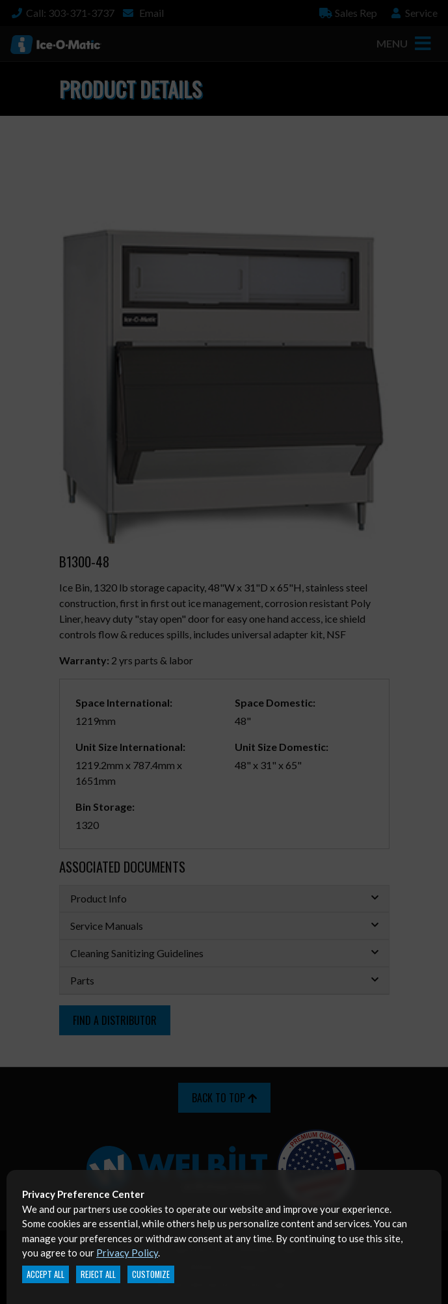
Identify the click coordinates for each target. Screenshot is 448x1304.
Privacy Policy (127, 1252)
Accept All (45, 1274)
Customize (151, 1274)
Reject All (98, 1274)
